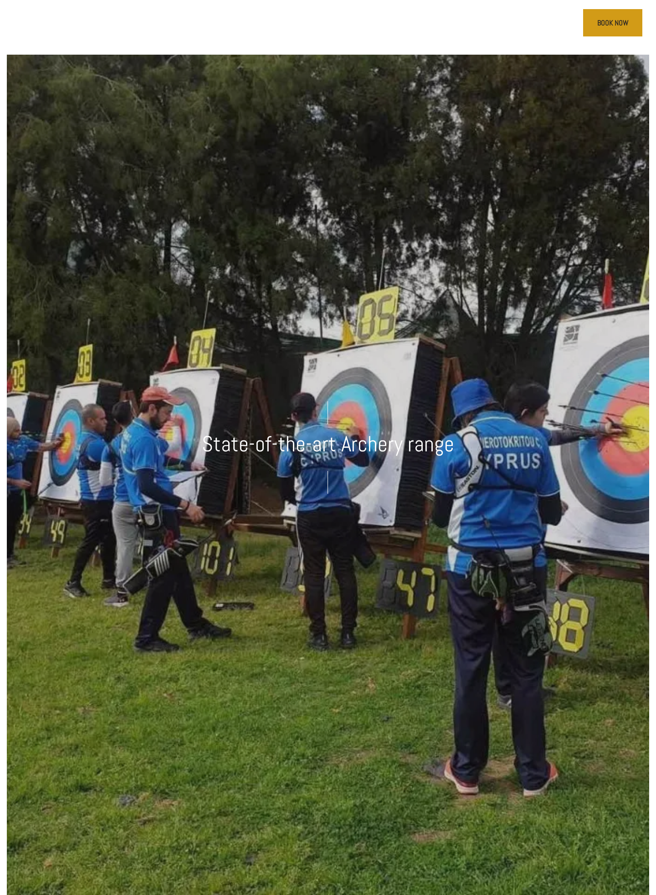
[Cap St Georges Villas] (328, 27)
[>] (35, 24)
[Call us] (546, 24)
